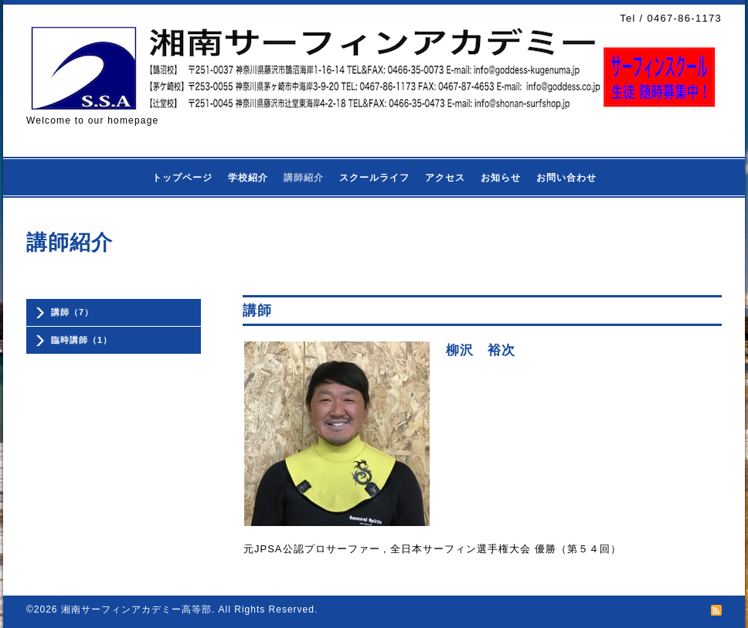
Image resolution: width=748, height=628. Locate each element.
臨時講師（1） (81, 340)
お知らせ (501, 177)
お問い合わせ (566, 177)
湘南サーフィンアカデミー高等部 (136, 609)
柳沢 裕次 (480, 350)
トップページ (182, 177)
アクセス (445, 177)
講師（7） (72, 312)
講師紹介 (304, 177)
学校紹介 (248, 177)
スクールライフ (374, 177)
